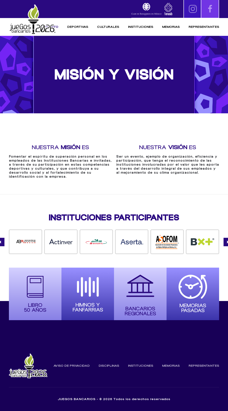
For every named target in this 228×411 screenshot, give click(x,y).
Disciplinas (109, 366)
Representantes (204, 27)
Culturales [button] (108, 27)
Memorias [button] (171, 27)
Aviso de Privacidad (71, 366)
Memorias (171, 366)
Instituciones (140, 27)
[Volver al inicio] (32, 19)
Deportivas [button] (77, 27)
